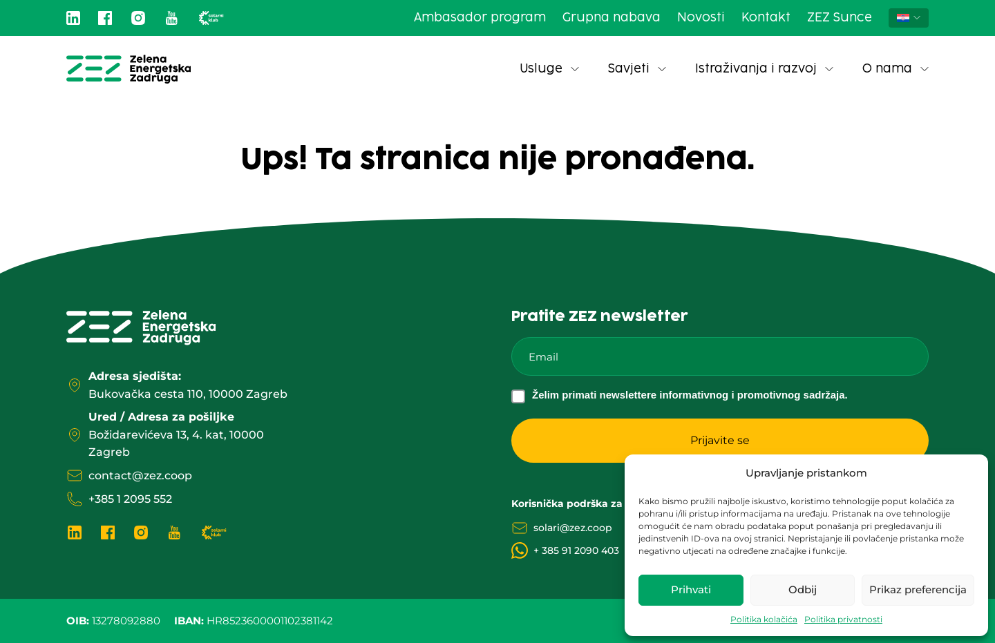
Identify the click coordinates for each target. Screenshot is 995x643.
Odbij (802, 589)
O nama (895, 69)
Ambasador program (480, 17)
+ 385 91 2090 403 (576, 550)
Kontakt (765, 17)
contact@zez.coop (140, 475)
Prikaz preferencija (918, 589)
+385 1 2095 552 (130, 499)
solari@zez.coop (572, 527)
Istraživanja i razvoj (764, 69)
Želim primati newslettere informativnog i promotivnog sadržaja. (690, 395)
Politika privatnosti (843, 619)
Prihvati (691, 589)
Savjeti (637, 69)
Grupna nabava (611, 17)
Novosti (701, 17)
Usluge (549, 69)
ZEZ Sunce (839, 17)
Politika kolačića (763, 619)
